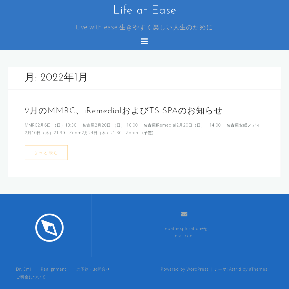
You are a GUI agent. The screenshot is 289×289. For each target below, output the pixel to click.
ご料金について (31, 276)
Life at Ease (144, 10)
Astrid (235, 269)
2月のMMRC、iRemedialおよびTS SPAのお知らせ (124, 111)
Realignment (53, 269)
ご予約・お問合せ (93, 269)
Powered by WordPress (185, 269)
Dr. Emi (23, 269)
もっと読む (46, 152)
